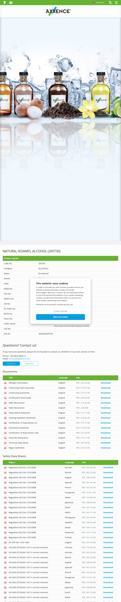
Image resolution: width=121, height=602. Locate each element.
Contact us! (11, 363)
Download (105, 382)
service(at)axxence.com (19, 358)
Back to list (30, 363)
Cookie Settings (60, 311)
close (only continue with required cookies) (71, 326)
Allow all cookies (60, 317)
